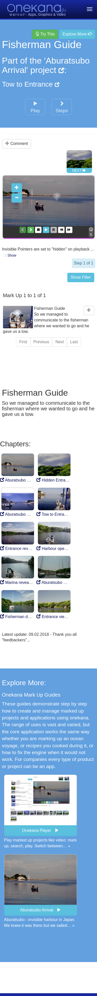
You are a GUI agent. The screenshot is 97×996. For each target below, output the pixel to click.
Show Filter (81, 276)
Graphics (45, 14)
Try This (45, 34)
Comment (16, 143)
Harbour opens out (55, 547)
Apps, (32, 14)
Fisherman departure (21, 616)
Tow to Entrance (31, 84)
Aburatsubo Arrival (19, 479)
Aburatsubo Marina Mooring (63, 581)
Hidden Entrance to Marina (63, 479)
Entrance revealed (19, 547)
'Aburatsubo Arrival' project (46, 65)
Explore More (77, 34)
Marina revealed (17, 581)
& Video (59, 14)
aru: (18, 14)
